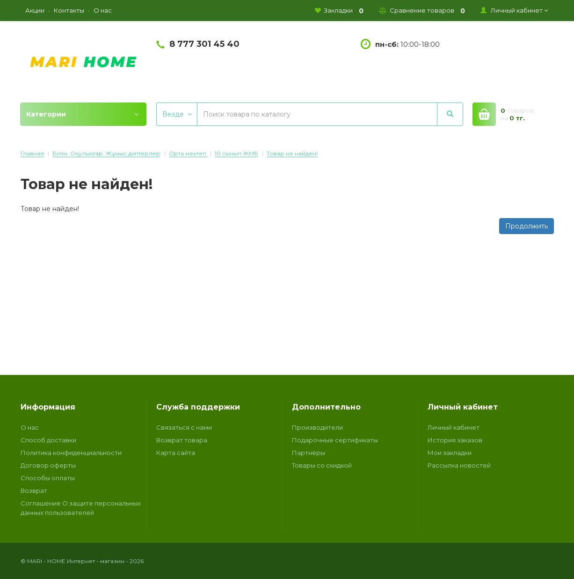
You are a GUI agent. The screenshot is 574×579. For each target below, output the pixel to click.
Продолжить (526, 226)
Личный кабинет (454, 427)
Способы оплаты (48, 478)
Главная (32, 153)
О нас (30, 427)
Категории (82, 114)
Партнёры (308, 452)
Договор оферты (48, 465)
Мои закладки (450, 452)
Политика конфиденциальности (71, 452)
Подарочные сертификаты (335, 440)
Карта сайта (175, 452)
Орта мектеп (188, 153)
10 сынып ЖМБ (236, 153)
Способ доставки (48, 440)
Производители (317, 427)
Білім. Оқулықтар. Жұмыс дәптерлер (106, 153)
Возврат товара (181, 440)
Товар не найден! (292, 153)
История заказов (455, 440)
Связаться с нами (184, 427)
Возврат (34, 490)
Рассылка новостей (459, 465)
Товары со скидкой (322, 465)
